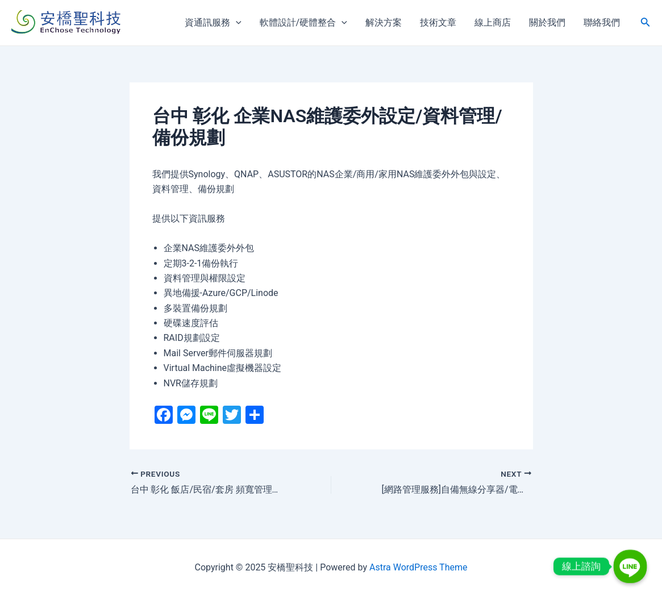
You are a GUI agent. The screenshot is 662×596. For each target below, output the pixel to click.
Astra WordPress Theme (418, 567)
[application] (236, 22)
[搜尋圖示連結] (645, 23)
